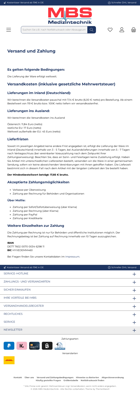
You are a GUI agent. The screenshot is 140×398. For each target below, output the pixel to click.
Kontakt (18, 377)
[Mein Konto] (122, 30)
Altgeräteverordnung (113, 377)
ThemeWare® (103, 389)
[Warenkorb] (132, 30)
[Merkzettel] (110, 30)
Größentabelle (70, 380)
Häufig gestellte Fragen (48, 380)
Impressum (72, 256)
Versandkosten (77, 386)
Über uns (29, 377)
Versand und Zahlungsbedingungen (55, 377)
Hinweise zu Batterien (87, 377)
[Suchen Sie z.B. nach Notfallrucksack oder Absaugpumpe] (54, 29)
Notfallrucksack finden (92, 380)
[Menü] (9, 30)
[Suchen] (91, 29)
